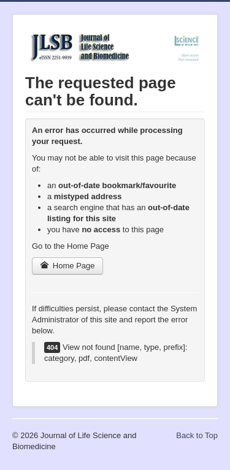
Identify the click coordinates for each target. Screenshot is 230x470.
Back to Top (197, 435)
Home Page (67, 265)
